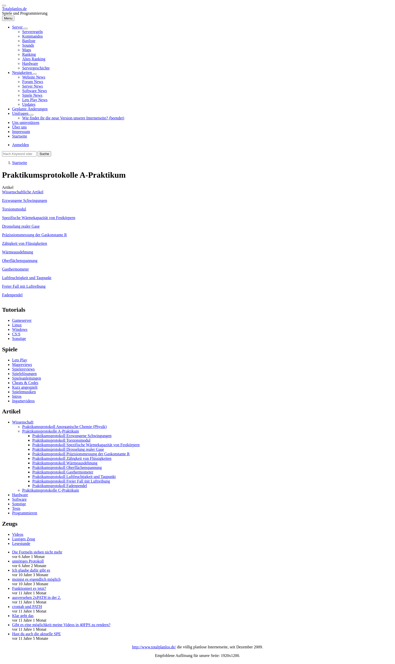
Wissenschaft (23, 422)
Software (19, 499)
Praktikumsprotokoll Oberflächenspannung (67, 467)
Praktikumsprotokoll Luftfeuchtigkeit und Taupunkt (74, 476)
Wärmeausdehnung (17, 252)
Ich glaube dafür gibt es (31, 570)
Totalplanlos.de (14, 9)
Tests (16, 508)
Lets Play (19, 360)
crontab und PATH (27, 606)
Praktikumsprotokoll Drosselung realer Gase (68, 449)
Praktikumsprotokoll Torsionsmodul (61, 440)
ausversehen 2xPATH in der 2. (36, 597)
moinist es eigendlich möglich (36, 579)
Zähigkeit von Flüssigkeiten (24, 243)
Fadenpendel (12, 295)
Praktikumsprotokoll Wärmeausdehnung (64, 463)
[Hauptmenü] (8, 18)
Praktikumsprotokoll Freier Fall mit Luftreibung (71, 481)
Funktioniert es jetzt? (29, 588)
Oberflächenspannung (19, 260)
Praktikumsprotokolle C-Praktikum (50, 490)
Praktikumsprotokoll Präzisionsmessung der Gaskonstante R (81, 454)
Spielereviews (23, 369)
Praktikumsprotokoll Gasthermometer (62, 472)
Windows (19, 329)
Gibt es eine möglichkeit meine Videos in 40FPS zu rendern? (61, 625)
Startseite (19, 163)
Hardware (20, 495)
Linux (17, 325)
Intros (16, 396)
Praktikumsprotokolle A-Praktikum (50, 431)
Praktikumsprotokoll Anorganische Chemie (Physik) (64, 426)
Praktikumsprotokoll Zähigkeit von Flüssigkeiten (71, 458)
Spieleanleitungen (26, 378)
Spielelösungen (24, 373)
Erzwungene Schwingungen (24, 200)
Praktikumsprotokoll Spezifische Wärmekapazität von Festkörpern (86, 445)
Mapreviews (22, 364)
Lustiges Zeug (23, 539)
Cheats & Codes (25, 383)
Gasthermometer (15, 269)
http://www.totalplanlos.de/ (154, 647)
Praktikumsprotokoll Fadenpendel (59, 486)
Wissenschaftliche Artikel (22, 192)
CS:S (16, 334)
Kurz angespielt (25, 387)
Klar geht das (23, 616)
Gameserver (21, 320)
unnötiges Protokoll (28, 561)
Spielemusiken (24, 392)
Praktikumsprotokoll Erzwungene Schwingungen (72, 436)
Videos (17, 534)
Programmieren (24, 513)
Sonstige (19, 338)
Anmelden (20, 145)
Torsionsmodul (14, 209)
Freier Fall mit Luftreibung (24, 286)
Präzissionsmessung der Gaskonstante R (34, 235)
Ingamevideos (23, 401)
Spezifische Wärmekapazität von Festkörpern (38, 218)
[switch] (4, 5)
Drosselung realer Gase (21, 226)
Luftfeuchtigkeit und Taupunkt (26, 278)
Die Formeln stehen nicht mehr (37, 552)
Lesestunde (21, 543)
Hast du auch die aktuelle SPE (36, 634)
